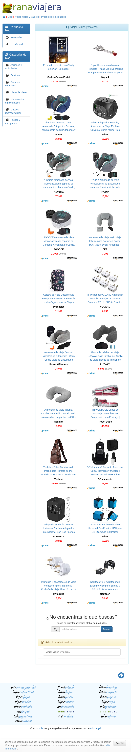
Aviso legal (95, 728)
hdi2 (41, 728)
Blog (10, 16)
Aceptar (120, 743)
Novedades (17, 37)
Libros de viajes (19, 92)
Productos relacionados (53, 16)
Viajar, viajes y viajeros (27, 16)
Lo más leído (17, 44)
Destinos (15, 75)
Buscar (107, 629)
